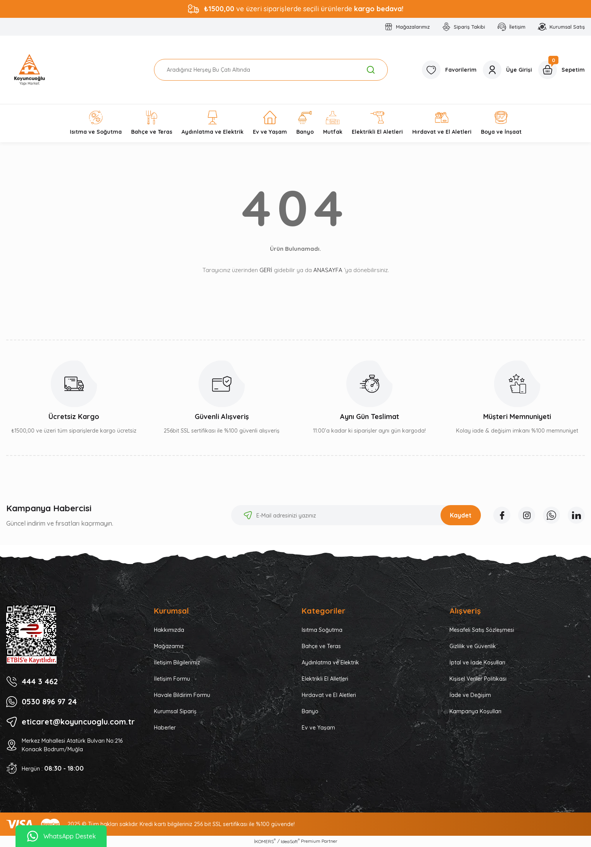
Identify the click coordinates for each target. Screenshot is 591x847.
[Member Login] (507, 69)
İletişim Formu (172, 678)
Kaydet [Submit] (461, 515)
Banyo (310, 711)
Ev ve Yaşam (318, 727)
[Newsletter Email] (356, 515)
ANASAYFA (327, 270)
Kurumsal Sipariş (175, 711)
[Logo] (29, 70)
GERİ (265, 270)
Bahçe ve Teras (321, 646)
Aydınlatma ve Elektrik (330, 662)
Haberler (165, 727)
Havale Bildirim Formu (182, 695)
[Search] (271, 70)
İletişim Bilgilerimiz (177, 662)
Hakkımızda (169, 629)
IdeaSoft (290, 841)
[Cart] (561, 69)
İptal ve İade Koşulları (477, 662)
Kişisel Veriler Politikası (477, 678)
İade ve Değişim (470, 695)
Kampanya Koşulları (475, 711)
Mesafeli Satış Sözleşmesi (481, 629)
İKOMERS (265, 841)
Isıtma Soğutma (322, 629)
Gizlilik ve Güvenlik (472, 646)
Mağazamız (169, 646)
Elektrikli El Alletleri (325, 678)
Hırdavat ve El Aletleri (329, 695)
